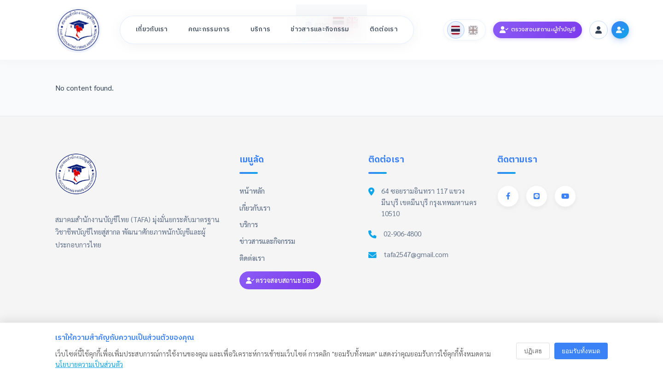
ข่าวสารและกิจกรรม (320, 29)
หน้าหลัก (252, 190)
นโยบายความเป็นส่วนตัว (89, 364)
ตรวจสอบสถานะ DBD (280, 280)
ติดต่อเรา (384, 29)
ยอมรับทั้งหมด (581, 351)
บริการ (260, 29)
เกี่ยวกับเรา (152, 29)
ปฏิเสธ (533, 351)
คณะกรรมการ (209, 29)
